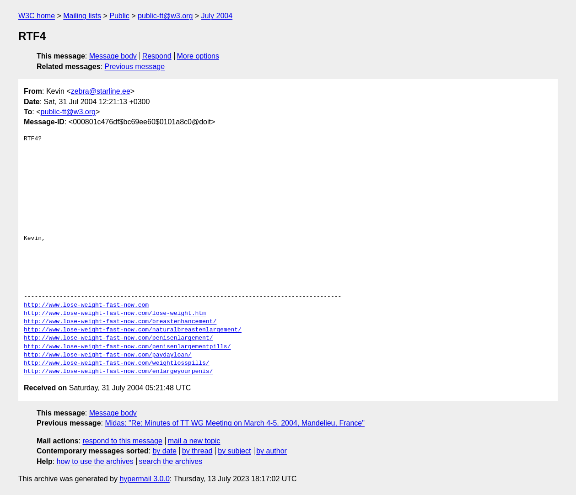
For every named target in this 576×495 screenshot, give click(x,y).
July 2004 (217, 16)
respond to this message (122, 441)
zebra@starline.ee (100, 91)
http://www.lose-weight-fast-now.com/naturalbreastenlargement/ (133, 330)
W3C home (36, 16)
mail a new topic (194, 441)
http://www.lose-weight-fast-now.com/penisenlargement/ (118, 338)
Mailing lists (82, 16)
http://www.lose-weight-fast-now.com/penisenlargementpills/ (127, 347)
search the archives (171, 461)
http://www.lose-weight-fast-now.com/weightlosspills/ (117, 363)
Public (119, 16)
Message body (113, 56)
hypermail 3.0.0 (144, 479)
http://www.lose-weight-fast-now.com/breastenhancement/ (120, 322)
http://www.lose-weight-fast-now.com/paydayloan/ (108, 355)
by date (164, 451)
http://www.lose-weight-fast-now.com (86, 305)
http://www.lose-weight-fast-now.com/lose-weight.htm (115, 313)
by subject (234, 451)
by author (271, 451)
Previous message (135, 66)
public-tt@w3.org (165, 16)
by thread (197, 451)
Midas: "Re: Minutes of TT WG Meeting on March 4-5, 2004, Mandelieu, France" (234, 423)
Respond (157, 56)
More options (198, 56)
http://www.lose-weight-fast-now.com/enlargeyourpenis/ (118, 371)
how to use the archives (95, 461)
